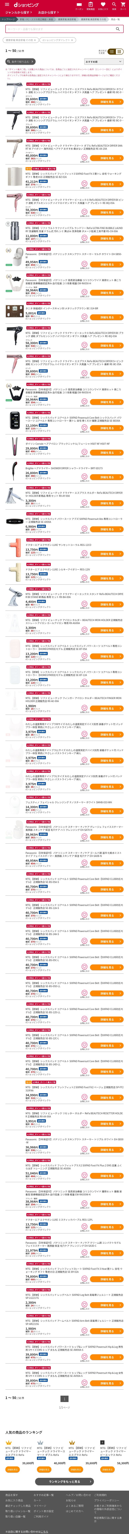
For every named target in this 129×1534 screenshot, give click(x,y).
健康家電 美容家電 (67, 19)
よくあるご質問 (74, 1501)
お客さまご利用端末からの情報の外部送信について (108, 1504)
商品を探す (11, 1490)
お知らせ (71, 1495)
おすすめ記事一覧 (44, 1490)
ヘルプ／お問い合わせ (78, 1490)
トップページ (8, 19)
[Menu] (7, 4)
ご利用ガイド (41, 1511)
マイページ (40, 1501)
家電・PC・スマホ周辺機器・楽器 (36, 19)
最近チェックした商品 (18, 1501)
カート (37, 1495)
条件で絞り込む (20, 61)
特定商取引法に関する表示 (108, 1514)
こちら (44, 1527)
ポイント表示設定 (44, 1506)
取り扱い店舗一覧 (15, 1511)
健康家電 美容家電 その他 (93, 19)
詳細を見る (107, 102)
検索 (118, 29)
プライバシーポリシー (106, 1495)
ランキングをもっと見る (64, 1477)
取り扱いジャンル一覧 (17, 1506)
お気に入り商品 (14, 1495)
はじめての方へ (74, 1506)
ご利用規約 (100, 1490)
